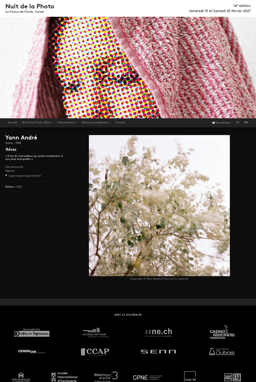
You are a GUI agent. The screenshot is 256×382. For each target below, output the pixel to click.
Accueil (12, 122)
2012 (19, 187)
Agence (10, 171)
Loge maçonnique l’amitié (24, 176)
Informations (66, 122)
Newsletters (221, 123)
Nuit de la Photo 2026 (37, 122)
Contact (120, 122)
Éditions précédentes (96, 122)
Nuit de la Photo (29, 7)
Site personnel (14, 167)
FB (237, 122)
